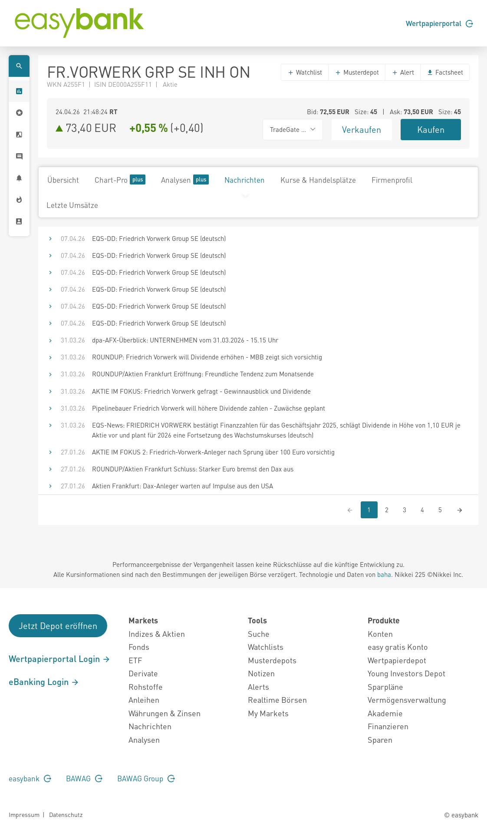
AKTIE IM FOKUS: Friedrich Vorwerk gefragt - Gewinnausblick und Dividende (201, 391)
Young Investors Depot (406, 673)
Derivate (143, 673)
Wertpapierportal (439, 23)
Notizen (261, 673)
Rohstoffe (145, 686)
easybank (30, 778)
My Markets (268, 713)
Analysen (185, 179)
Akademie (385, 713)
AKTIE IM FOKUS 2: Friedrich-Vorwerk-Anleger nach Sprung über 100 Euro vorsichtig (213, 452)
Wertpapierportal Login (60, 658)
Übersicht (63, 179)
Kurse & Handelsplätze (318, 179)
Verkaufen (361, 129)
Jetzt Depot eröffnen (58, 625)
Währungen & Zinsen (164, 713)
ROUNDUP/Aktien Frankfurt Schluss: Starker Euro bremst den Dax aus (192, 468)
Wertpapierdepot (397, 660)
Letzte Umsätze (72, 205)
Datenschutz (65, 814)
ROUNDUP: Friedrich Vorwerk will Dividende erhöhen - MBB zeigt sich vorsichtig (207, 356)
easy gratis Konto (398, 647)
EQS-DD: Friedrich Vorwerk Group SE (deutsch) (159, 238)
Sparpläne (385, 686)
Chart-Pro (120, 179)
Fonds (138, 647)
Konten (380, 634)
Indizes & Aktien (156, 634)
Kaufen (430, 129)
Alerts (258, 686)
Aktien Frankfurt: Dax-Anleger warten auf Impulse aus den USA (182, 485)
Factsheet (445, 72)
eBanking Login (44, 681)
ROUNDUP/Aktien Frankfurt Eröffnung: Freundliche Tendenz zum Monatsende (203, 373)
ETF (135, 660)
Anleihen (143, 700)
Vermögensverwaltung (407, 700)
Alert (403, 72)
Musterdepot (357, 72)
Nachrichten (244, 179)
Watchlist (304, 72)
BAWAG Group (146, 778)
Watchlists (265, 647)
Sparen (380, 739)
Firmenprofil (392, 179)
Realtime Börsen (277, 700)
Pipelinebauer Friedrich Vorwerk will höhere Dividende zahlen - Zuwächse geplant (208, 408)
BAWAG (84, 778)
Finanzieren (388, 726)
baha (384, 574)
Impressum (24, 814)
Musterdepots (272, 660)
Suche (259, 634)
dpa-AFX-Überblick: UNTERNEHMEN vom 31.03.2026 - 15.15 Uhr (185, 340)
